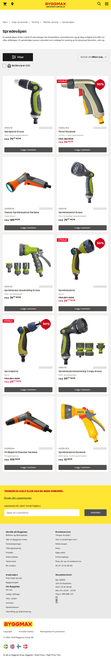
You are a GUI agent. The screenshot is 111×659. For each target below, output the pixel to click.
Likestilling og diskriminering (18, 611)
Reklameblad (12, 557)
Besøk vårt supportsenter (18, 497)
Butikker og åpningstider (16, 535)
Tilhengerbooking (13, 548)
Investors (10, 603)
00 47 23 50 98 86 (64, 565)
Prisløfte (9, 552)
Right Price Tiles (53, 655)
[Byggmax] (55, 5)
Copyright (7, 631)
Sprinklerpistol (67, 290)
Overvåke (95, 513)
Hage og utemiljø (20, 22)
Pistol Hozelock (67, 131)
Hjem (5, 22)
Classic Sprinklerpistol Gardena (21, 212)
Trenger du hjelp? (63, 535)
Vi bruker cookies (26, 631)
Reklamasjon (61, 544)
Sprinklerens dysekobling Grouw (22, 290)
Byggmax (29, 655)
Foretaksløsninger (13, 544)
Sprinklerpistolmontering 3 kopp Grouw (80, 371)
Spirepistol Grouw (14, 131)
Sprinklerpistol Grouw (71, 212)
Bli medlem (11, 565)
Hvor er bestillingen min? (66, 539)
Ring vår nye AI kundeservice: (68, 561)
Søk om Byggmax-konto (16, 539)
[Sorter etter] (93, 57)
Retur (58, 548)
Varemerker (11, 561)
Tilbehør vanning (50, 22)
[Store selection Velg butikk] (12, 4)
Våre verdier (11, 598)
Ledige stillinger (13, 594)
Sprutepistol (11, 371)
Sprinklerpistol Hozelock (72, 452)
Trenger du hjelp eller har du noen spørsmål (33, 491)
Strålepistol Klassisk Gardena (20, 452)
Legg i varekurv (28, 149)
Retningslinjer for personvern (52, 631)
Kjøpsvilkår (60, 552)
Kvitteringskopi (62, 557)
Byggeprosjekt (12, 582)
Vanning (35, 22)
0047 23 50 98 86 (64, 587)
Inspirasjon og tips (14, 578)
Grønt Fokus (40, 655)
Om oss (9, 590)
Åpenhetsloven (12, 607)
